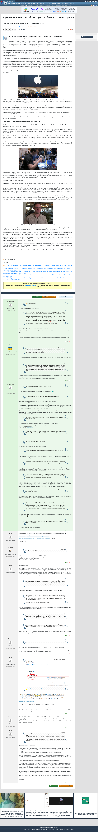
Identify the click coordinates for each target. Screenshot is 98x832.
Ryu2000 (10, 550)
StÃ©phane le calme (21, 27)
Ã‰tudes (59, 1)
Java (37, 3)
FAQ (31, 1)
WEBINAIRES (31, 5)
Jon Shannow (10, 347)
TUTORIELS (21, 5)
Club (69, 1)
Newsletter (46, 1)
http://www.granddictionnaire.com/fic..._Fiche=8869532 (37, 690)
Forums (20, 1)
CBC (9, 254)
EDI (47, 3)
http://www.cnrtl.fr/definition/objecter (26, 704)
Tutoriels (26, 1)
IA (25, 3)
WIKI (63, 5)
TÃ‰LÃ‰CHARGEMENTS (44, 5)
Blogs (35, 1)
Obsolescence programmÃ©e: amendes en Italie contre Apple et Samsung (34, 538)
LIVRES (36, 5)
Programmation (52, 3)
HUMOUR (71, 5)
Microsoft (33, 3)
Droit (65, 1)
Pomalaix (10, 641)
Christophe (10, 304)
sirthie (10, 536)
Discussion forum (86, 36)
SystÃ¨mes (72, 3)
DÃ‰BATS (58, 5)
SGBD (58, 3)
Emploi (54, 1)
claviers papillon (29, 430)
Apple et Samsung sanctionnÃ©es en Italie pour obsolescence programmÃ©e (34, 541)
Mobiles (66, 3)
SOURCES (53, 5)
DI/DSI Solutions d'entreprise (14, 3)
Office (62, 3)
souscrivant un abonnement (32, 286)
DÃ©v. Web (42, 3)
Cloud (22, 3)
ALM (29, 3)
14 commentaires (32, 27)
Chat (40, 1)
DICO (66, 5)
